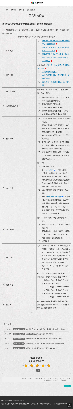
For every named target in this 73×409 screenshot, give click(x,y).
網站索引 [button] (3, 3)
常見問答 (7, 324)
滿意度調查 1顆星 (26, 365)
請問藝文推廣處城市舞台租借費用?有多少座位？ (31, 348)
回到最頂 (69, 405)
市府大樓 (21, 10)
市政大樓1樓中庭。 (49, 72)
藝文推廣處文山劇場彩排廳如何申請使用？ (29, 334)
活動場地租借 (31, 10)
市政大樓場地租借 (54, 197)
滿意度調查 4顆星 (43, 365)
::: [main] (3, 10)
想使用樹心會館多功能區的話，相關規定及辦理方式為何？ (34, 329)
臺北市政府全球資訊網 (36, 3)
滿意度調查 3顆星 (37, 365)
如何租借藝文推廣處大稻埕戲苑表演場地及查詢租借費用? (34, 343)
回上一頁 (67, 386)
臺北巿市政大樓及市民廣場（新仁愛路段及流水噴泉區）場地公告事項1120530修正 (56, 57)
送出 (34, 370)
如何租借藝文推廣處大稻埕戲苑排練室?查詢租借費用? (33, 338)
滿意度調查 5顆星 (49, 365)
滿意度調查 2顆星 (31, 365)
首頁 (7, 10)
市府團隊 (13, 10)
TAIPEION (49, 170)
